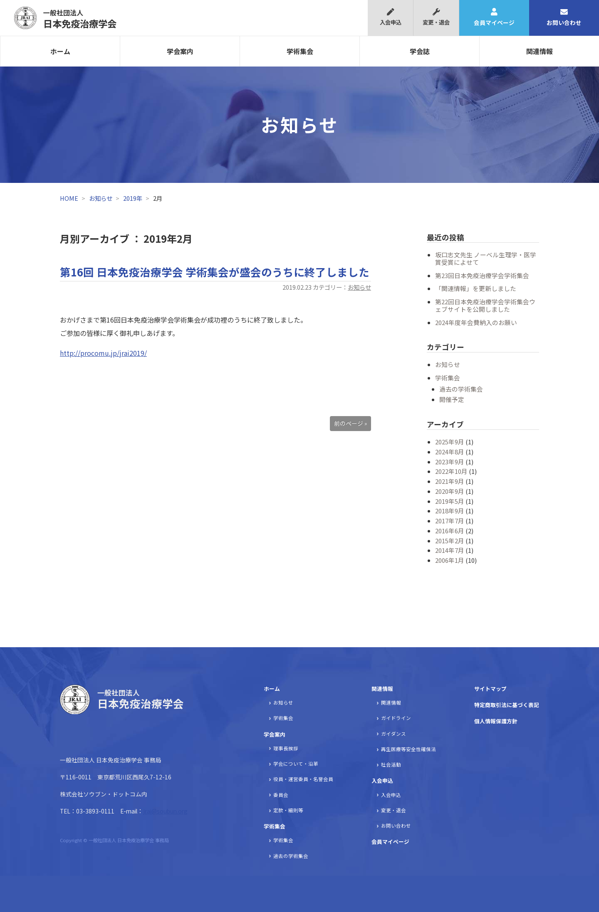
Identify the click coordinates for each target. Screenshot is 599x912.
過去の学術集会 (461, 389)
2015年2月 (449, 540)
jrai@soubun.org (165, 811)
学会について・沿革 (295, 763)
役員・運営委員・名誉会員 (303, 779)
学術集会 (300, 51)
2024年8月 (449, 451)
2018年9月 (449, 510)
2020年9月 (449, 491)
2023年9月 (449, 461)
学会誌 (420, 51)
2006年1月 (449, 560)
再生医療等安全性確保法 (408, 749)
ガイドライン (396, 718)
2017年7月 (449, 520)
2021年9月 (449, 481)
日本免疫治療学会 (79, 19)
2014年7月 (449, 550)
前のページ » (350, 423)
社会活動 (391, 764)
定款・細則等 (288, 810)
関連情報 (539, 51)
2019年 (132, 198)
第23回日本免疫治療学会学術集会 (482, 275)
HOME (69, 198)
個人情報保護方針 (495, 721)
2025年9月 (449, 441)
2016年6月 (449, 530)
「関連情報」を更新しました (475, 288)
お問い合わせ (564, 17)
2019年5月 (449, 501)
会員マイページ (494, 17)
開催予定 (451, 399)
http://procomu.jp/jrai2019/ (103, 353)
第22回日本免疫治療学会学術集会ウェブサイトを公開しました (485, 305)
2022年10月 (451, 471)
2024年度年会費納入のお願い (476, 322)
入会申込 (390, 17)
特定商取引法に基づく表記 (506, 705)
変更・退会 (436, 17)
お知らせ (100, 198)
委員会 (280, 794)
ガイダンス (393, 733)
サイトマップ (490, 689)
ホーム (60, 51)
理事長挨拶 (285, 748)
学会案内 (180, 51)
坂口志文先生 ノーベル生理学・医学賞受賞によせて (485, 258)
